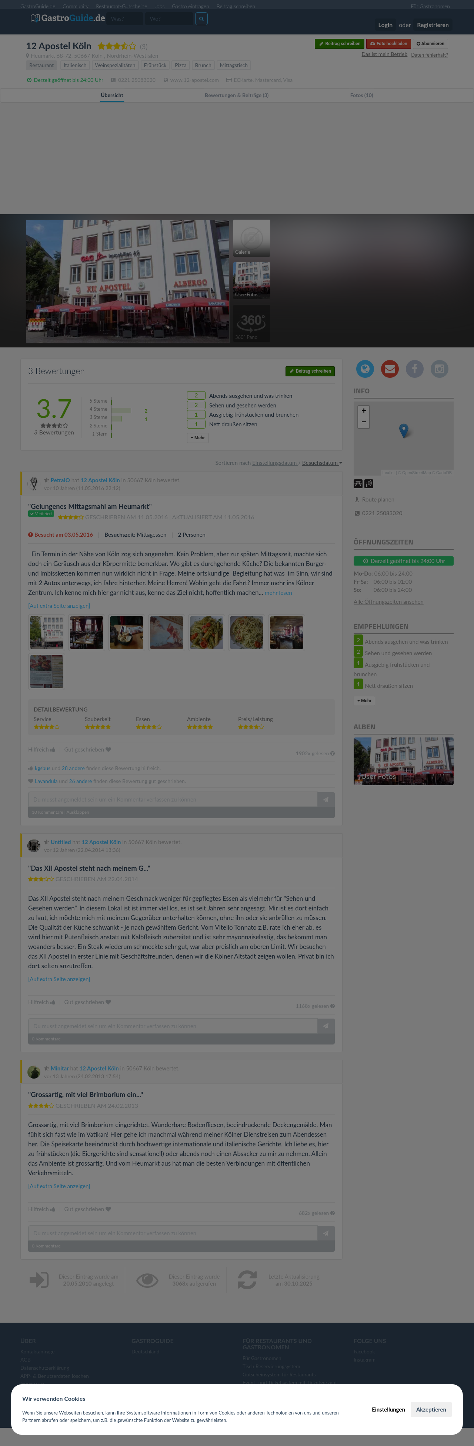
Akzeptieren (431, 1409)
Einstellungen (388, 1409)
